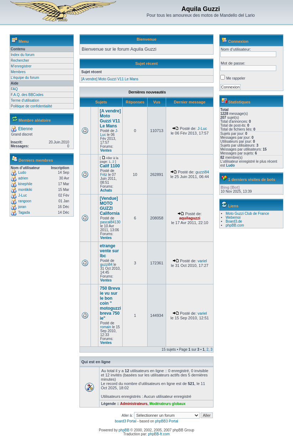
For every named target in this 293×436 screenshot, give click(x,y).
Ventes (106, 150)
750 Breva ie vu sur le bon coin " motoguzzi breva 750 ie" (110, 303)
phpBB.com (235, 225)
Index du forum (23, 55)
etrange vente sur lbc (109, 250)
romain (105, 327)
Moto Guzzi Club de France (247, 214)
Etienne (25, 128)
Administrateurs (134, 404)
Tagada (24, 212)
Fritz (103, 175)
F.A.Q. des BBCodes (27, 95)
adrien (23, 178)
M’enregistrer (21, 66)
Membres (18, 72)
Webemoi (233, 217)
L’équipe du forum (25, 78)
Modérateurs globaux (167, 404)
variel (202, 261)
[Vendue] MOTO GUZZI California (109, 206)
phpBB (124, 430)
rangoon (24, 201)
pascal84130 (110, 222)
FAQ (14, 89)
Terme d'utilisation (25, 100)
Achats (106, 190)
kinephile (25, 184)
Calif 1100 (110, 165)
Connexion (238, 41)
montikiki (25, 190)
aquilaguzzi (189, 218)
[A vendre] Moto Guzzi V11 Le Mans (109, 79)
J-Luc (22, 195)
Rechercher (20, 60)
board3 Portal (125, 421)
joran (22, 207)
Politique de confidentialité (31, 106)
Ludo (22, 172)
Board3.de (234, 221)
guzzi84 (202, 172)
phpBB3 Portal (166, 421)
